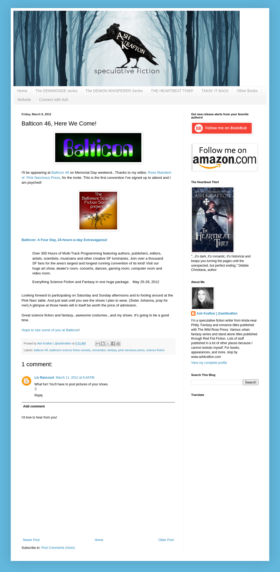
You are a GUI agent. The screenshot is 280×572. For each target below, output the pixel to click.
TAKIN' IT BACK (215, 91)
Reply (38, 395)
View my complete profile (209, 363)
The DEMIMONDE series (56, 91)
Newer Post (31, 540)
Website (24, 99)
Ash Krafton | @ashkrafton (217, 313)
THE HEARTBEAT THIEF (172, 91)
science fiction (155, 350)
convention (99, 350)
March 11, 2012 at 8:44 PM (75, 377)
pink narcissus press (131, 350)
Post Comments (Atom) (58, 548)
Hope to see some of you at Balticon (50, 330)
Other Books (247, 91)
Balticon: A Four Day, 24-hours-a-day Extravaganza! (64, 240)
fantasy (112, 350)
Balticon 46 (60, 172)
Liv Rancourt (44, 377)
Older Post (166, 540)
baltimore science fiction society (70, 350)
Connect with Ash (53, 99)
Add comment (34, 406)
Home (22, 91)
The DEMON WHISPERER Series (114, 91)
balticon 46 (41, 350)
